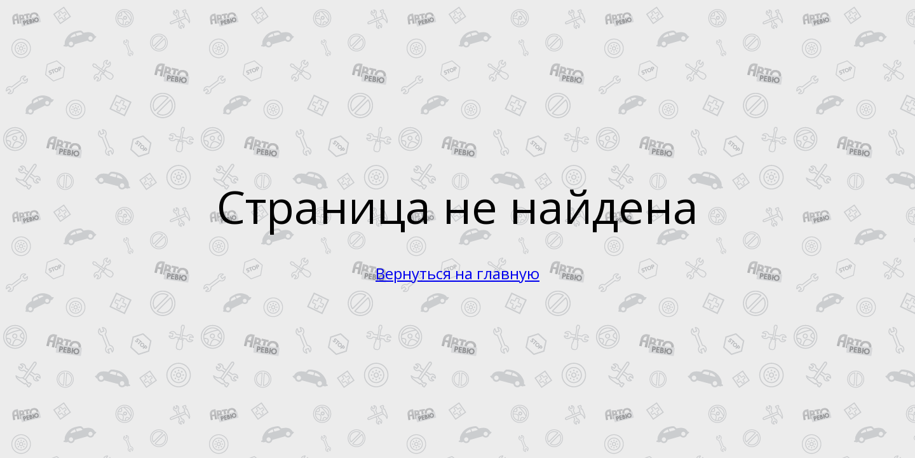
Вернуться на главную (457, 273)
